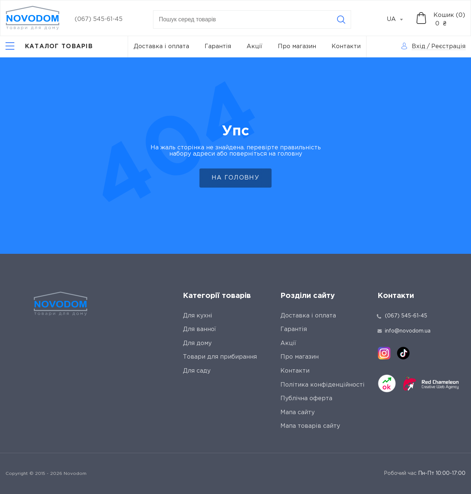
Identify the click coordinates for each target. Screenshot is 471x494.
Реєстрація (448, 46)
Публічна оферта (306, 398)
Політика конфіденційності (322, 385)
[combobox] (399, 19)
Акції (254, 46)
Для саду (196, 371)
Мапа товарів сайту (310, 426)
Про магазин (297, 46)
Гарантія (218, 46)
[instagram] (384, 353)
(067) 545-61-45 (99, 19)
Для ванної (199, 329)
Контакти (346, 46)
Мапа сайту (297, 412)
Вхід (418, 46)
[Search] (341, 19)
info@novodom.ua (404, 331)
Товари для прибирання (220, 357)
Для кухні (197, 316)
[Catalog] (49, 47)
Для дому (197, 343)
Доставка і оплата (161, 46)
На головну (235, 178)
